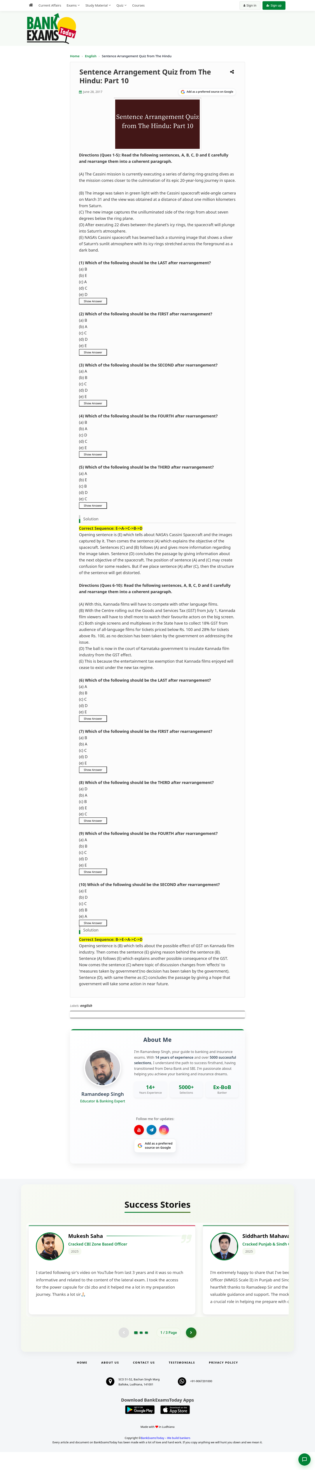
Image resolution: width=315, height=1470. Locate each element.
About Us (110, 1380)
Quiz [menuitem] (119, 5)
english (86, 1005)
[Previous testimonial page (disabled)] (123, 1350)
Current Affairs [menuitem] (49, 5)
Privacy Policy (223, 1380)
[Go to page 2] (141, 1350)
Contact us (144, 1380)
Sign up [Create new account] (274, 5)
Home (75, 56)
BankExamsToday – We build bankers (165, 1456)
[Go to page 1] (136, 1350)
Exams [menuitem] (71, 5)
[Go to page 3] (146, 1350)
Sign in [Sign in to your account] (249, 5)
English (90, 56)
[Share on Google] (207, 92)
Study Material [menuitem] (96, 5)
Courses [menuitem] (138, 5)
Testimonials (182, 1380)
